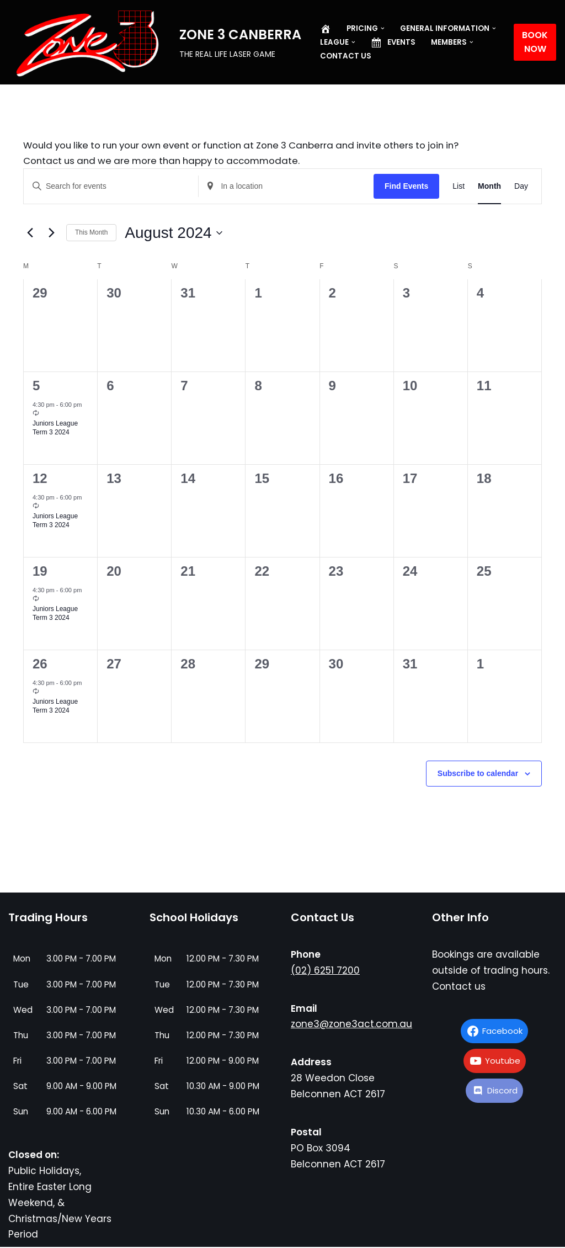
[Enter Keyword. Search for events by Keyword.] (111, 187)
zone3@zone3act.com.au (351, 1025)
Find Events (406, 187)
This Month (91, 233)
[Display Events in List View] (458, 187)
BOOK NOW (535, 42)
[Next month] (51, 233)
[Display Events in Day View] (521, 187)
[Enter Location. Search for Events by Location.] (286, 187)
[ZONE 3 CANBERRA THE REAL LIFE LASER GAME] (154, 43)
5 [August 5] (36, 386)
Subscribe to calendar (478, 774)
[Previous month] (29, 233)
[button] (383, 28)
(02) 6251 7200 (325, 971)
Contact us (345, 56)
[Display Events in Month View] (489, 187)
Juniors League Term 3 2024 (55, 428)
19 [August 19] (40, 572)
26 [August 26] (40, 664)
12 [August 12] (40, 479)
